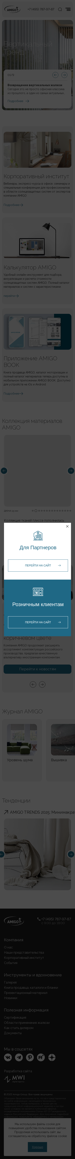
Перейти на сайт (38, 565)
